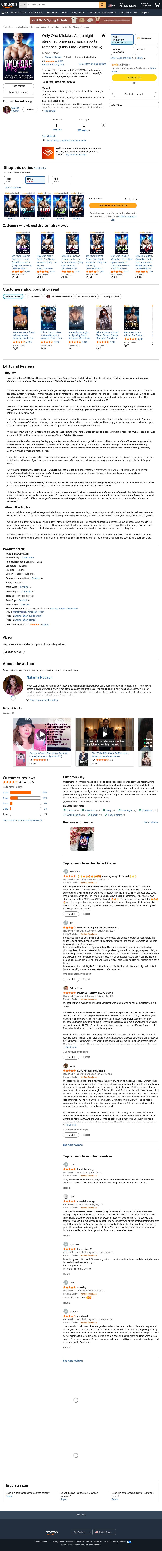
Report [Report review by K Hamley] (66, 1274)
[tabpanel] (81, 203)
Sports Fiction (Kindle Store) (28, 616)
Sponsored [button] (8, 713)
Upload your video (14, 651)
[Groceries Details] (99, 12)
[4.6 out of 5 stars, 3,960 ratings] (95, 271)
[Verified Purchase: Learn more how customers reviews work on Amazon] (89, 882)
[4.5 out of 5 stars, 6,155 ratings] (46, 271)
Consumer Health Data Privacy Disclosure (84, 1542)
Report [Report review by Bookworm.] (86, 914)
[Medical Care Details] (25, 12)
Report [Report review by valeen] (86, 1135)
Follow (30, 109)
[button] (4, 12)
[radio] (122, 39)
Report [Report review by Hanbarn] (66, 1347)
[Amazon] (9, 5)
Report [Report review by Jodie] (66, 1188)
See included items (13, 187)
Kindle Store (8, 27)
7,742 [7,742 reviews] (112, 342)
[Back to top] (81, 1518)
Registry (145, 12)
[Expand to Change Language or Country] (90, 1532)
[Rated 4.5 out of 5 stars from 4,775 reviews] (50, 760)
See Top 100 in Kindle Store (64, 608)
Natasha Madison (53, 57)
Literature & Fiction (38, 27)
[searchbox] (63, 5)
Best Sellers (53, 12)
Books (65, 12)
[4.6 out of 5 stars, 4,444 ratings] (120, 271)
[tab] (14, 180)
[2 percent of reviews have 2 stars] (25, 808)
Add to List (116, 105)
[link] (23, 260)
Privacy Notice (58, 1542)
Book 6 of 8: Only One (53, 64)
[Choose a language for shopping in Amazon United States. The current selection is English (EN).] (111, 5)
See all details (49, 136)
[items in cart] (157, 5)
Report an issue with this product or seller (64, 140)
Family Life (66, 27)
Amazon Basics (36, 12)
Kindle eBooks (22, 27)
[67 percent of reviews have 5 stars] (25, 792)
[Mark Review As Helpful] (71, 914)
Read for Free (134, 77)
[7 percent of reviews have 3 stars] (25, 803)
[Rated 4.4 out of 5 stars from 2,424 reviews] (112, 760)
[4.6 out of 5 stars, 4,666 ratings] (144, 271)
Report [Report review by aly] (86, 979)
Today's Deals (78, 12)
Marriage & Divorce (81, 27)
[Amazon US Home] (52, 1533)
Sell (135, 12)
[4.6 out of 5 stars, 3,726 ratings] (70, 271)
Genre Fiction (53, 27)
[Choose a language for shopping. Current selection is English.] (80, 1532)
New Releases (109, 12)
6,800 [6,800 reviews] (56, 342)
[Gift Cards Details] (130, 12)
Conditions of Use (42, 1542)
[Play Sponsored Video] (42, 734)
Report (9, 1496)
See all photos (151, 822)
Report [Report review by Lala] (66, 1303)
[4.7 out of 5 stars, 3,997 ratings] (21, 271)
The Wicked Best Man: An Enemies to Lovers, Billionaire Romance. (110, 755)
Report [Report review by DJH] (66, 1235)
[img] (11, 206)
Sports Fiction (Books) (25, 620)
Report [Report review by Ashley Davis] (86, 1057)
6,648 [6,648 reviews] (84, 342)
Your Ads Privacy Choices (115, 1542)
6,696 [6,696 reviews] (140, 339)
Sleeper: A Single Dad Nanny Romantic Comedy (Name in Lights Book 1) (48, 755)
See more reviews (72, 1145)
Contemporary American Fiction (28, 612)
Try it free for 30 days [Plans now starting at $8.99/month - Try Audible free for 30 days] (76, 154)
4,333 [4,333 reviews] (29, 342)
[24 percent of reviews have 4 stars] (25, 798)
